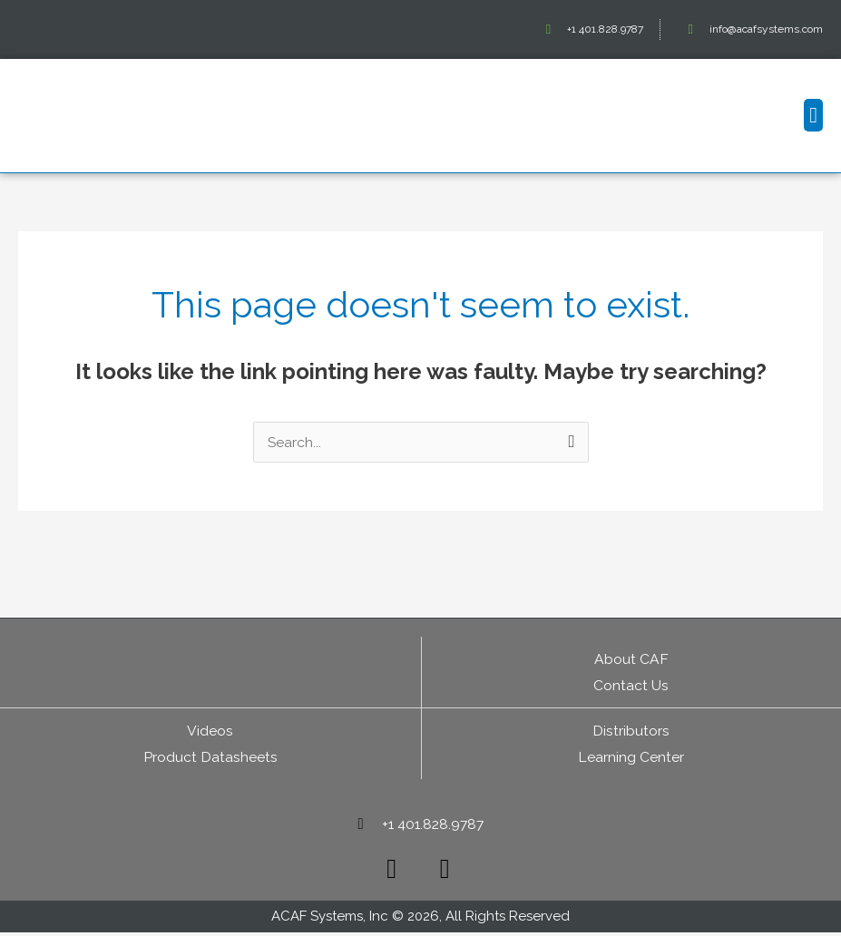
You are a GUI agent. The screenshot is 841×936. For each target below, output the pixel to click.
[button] (813, 115)
